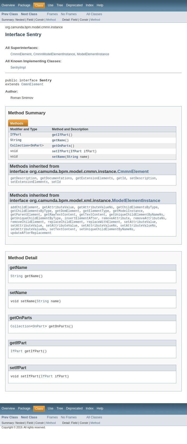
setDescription (143, 181)
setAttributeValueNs (99, 233)
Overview (8, 5)
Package (24, 5)
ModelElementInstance (93, 54)
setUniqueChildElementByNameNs (106, 237)
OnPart (36, 148)
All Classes (94, 14)
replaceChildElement (65, 228)
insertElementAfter (81, 224)
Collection (19, 148)
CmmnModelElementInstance (54, 54)
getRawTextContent (60, 220)
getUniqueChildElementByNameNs (136, 220)
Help (100, 5)
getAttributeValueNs (95, 212)
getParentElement (25, 220)
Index (90, 5)
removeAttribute (116, 224)
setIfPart (60, 154)
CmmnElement (20, 54)
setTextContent (63, 237)
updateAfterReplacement (30, 241)
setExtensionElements (29, 186)
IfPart (15, 136)
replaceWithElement (103, 228)
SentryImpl (18, 67)
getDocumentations (56, 181)
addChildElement (24, 212)
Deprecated (74, 5)
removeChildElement (27, 228)
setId (56, 186)
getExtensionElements (94, 181)
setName (58, 160)
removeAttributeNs (149, 224)
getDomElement (67, 216)
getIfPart (60, 136)
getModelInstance (128, 216)
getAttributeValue (58, 212)
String (15, 142)
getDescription (23, 181)
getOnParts (61, 148)
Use (50, 5)
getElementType (96, 216)
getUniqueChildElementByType (35, 224)
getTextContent (92, 220)
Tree (60, 5)
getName (58, 142)
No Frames (69, 14)
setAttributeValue (140, 228)
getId (121, 181)
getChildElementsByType (137, 212)
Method (51, 19)
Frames (52, 14)
